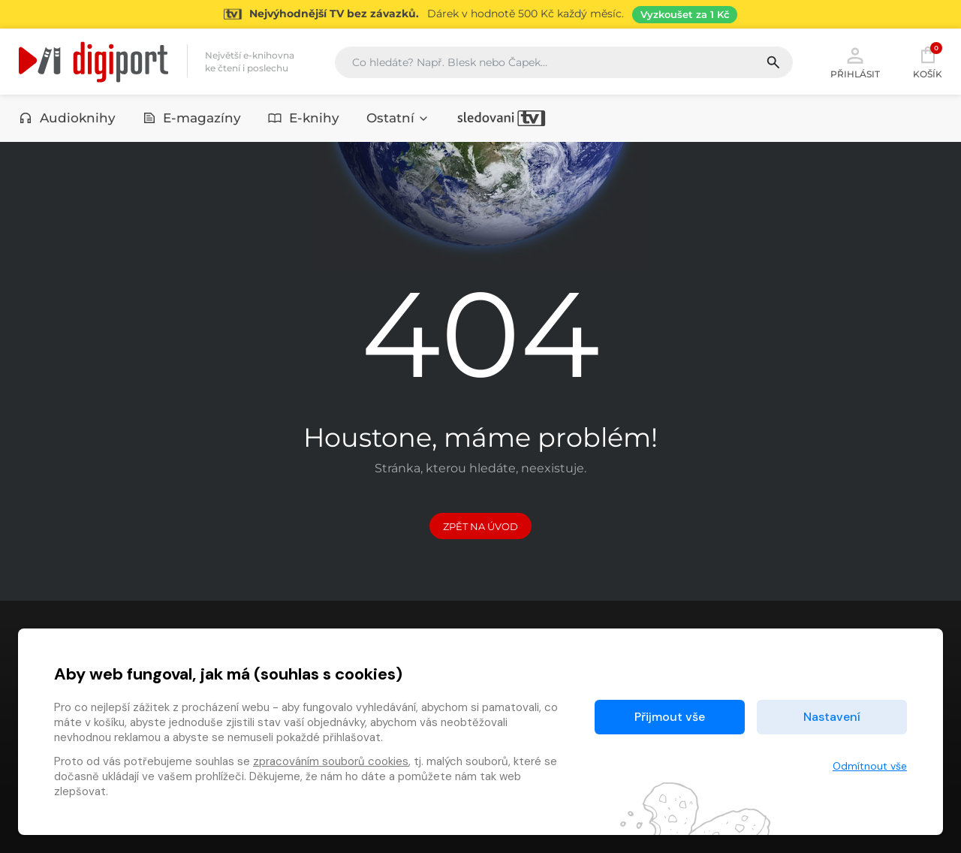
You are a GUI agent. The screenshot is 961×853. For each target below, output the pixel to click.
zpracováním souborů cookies (330, 761)
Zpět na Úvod (480, 526)
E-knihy (303, 117)
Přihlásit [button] (855, 61)
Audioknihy (67, 117)
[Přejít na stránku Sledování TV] (480, 14)
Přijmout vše (669, 717)
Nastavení (831, 717)
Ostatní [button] (397, 117)
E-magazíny (192, 117)
